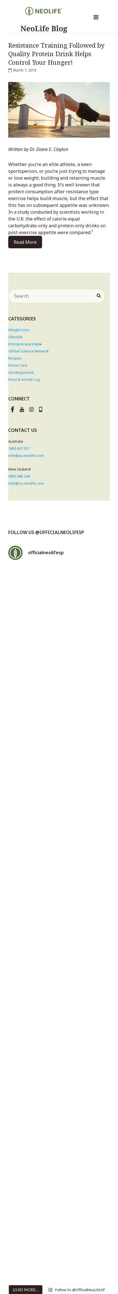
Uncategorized (21, 372)
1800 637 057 (19, 448)
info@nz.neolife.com (26, 483)
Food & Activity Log (24, 379)
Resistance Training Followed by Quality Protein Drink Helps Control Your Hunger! (56, 53)
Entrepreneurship (23, 343)
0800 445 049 (19, 476)
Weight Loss (18, 329)
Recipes (15, 358)
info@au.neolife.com (26, 455)
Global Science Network (28, 351)
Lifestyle (15, 336)
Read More (25, 242)
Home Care (17, 365)
